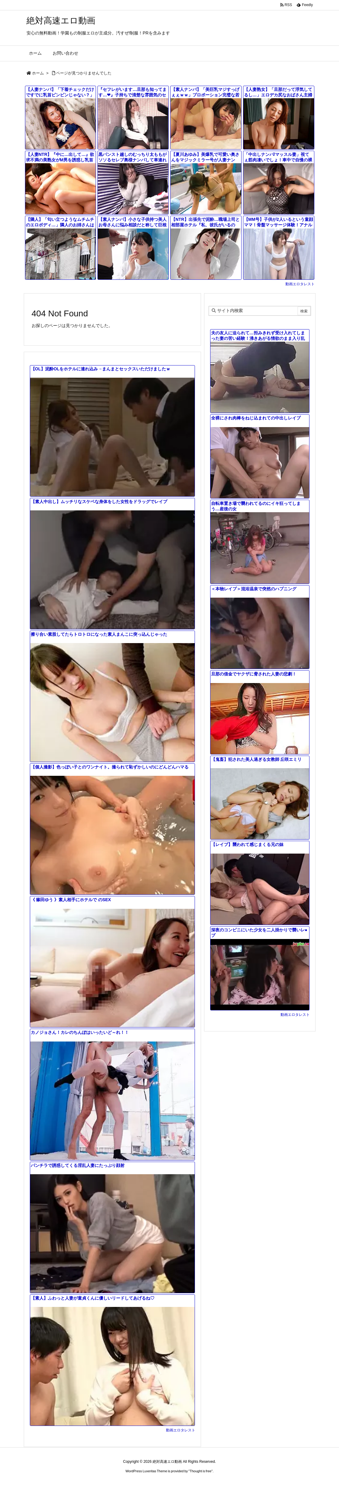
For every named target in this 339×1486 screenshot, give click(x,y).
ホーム (38, 73)
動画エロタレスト (300, 284)
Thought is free (200, 1471)
